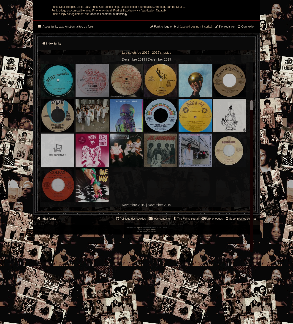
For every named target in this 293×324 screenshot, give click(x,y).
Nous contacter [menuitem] (159, 263)
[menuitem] (246, 72)
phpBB (139, 317)
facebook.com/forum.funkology (109, 59)
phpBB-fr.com (151, 319)
